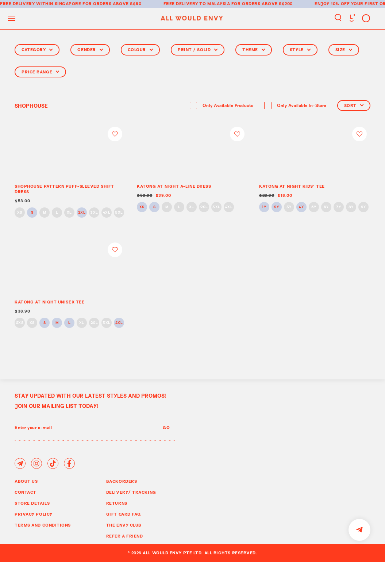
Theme (253, 49)
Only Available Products (228, 106)
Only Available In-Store (301, 106)
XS (19, 212)
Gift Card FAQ (123, 514)
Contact (25, 492)
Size (343, 49)
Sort (353, 105)
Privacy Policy (34, 514)
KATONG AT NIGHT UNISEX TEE (49, 301)
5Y (313, 207)
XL (69, 212)
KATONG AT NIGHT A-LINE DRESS (174, 186)
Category (37, 49)
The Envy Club (124, 525)
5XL (119, 212)
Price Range (40, 71)
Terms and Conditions (43, 525)
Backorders (121, 481)
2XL (82, 212)
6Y (326, 207)
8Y (351, 207)
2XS (20, 323)
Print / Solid (197, 49)
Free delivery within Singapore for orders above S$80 (71, 3)
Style (300, 49)
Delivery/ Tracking (131, 492)
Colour (140, 49)
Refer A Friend (124, 536)
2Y (276, 207)
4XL (107, 212)
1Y (264, 207)
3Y (289, 207)
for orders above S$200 (262, 3)
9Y (363, 207)
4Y (301, 207)
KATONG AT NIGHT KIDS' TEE (292, 186)
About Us (26, 481)
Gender (90, 49)
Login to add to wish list (115, 134)
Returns (116, 503)
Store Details (32, 503)
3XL (94, 212)
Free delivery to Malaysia (196, 3)
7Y (338, 207)
